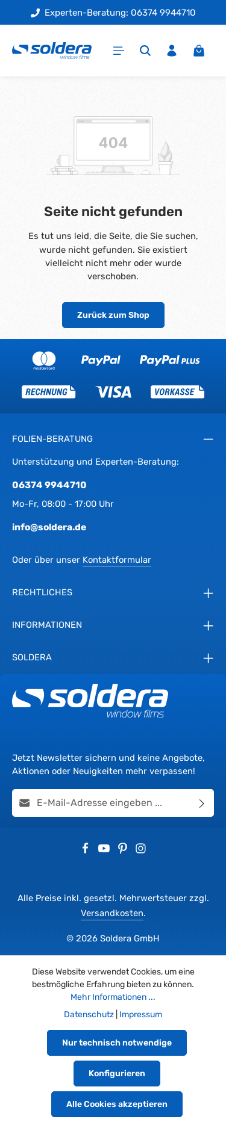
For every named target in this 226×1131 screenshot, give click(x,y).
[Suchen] (145, 51)
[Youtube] (105, 851)
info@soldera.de (49, 527)
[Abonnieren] (202, 803)
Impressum (140, 1014)
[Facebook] (86, 851)
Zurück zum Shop (113, 315)
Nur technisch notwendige (117, 1043)
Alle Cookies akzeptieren (117, 1104)
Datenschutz (89, 1014)
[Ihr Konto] (172, 51)
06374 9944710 (49, 485)
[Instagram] (140, 851)
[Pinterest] (124, 851)
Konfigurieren (117, 1073)
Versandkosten (112, 913)
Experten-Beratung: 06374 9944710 (113, 12)
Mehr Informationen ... (113, 997)
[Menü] (119, 51)
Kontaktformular (117, 559)
